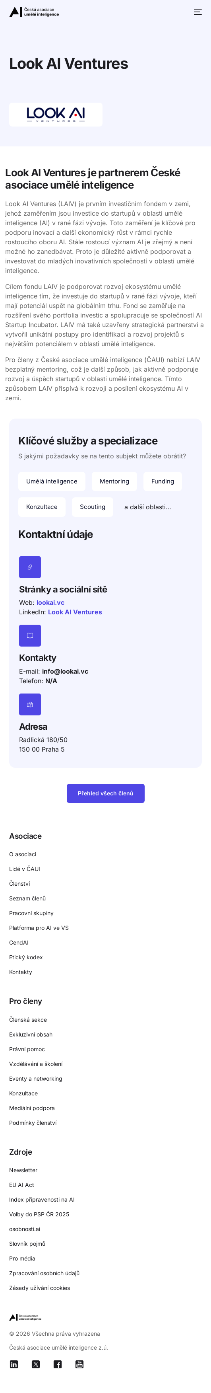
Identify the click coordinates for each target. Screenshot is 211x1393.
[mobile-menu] (197, 12)
